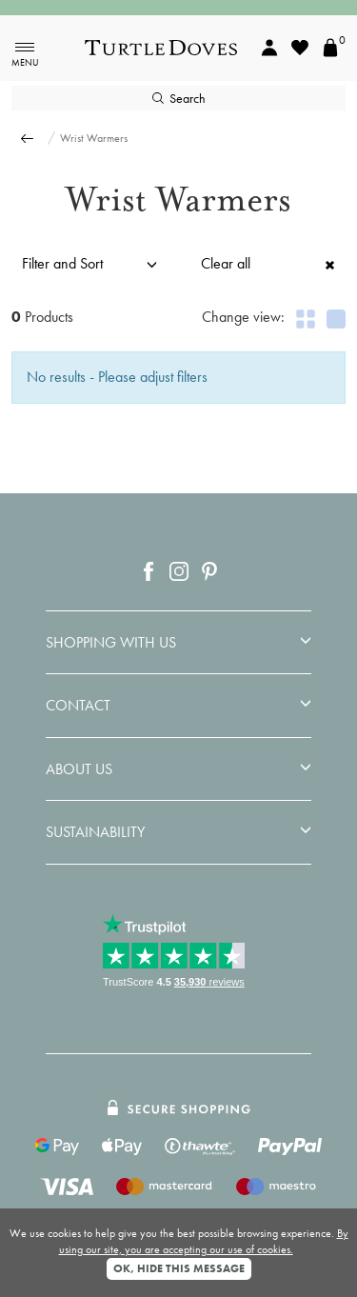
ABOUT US (79, 769)
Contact (78, 705)
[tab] (178, 642)
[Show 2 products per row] (305, 319)
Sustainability (95, 832)
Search (179, 98)
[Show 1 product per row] (336, 319)
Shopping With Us (111, 642)
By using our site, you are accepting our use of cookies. (203, 1241)
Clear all (268, 263)
